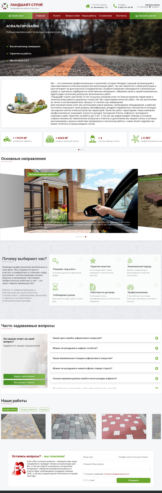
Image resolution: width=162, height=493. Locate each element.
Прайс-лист (18, 15)
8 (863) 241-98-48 (125, 7)
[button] (78, 149)
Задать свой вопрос (24, 376)
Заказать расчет (147, 15)
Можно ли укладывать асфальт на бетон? (75, 348)
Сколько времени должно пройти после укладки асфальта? (85, 378)
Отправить (106, 474)
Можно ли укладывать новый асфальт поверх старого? (82, 368)
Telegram (155, 7)
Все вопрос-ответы (24, 382)
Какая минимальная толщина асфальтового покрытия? (83, 358)
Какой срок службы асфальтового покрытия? (77, 338)
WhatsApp (144, 7)
